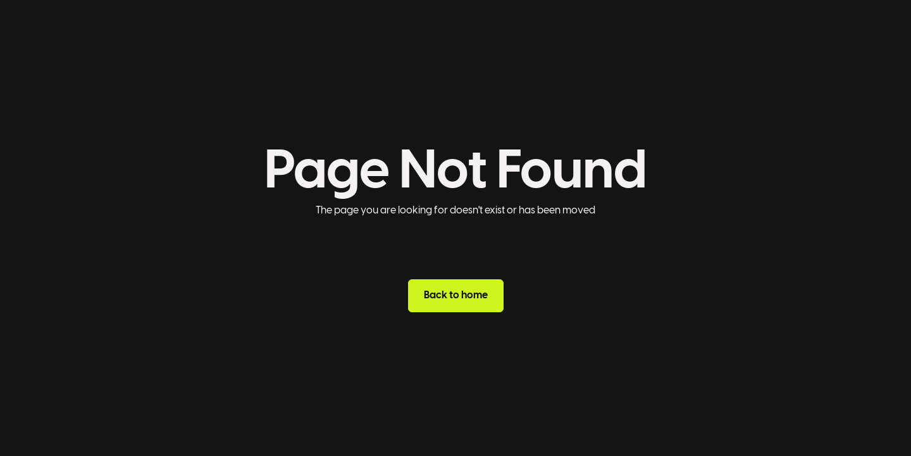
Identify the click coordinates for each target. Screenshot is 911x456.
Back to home (456, 295)
